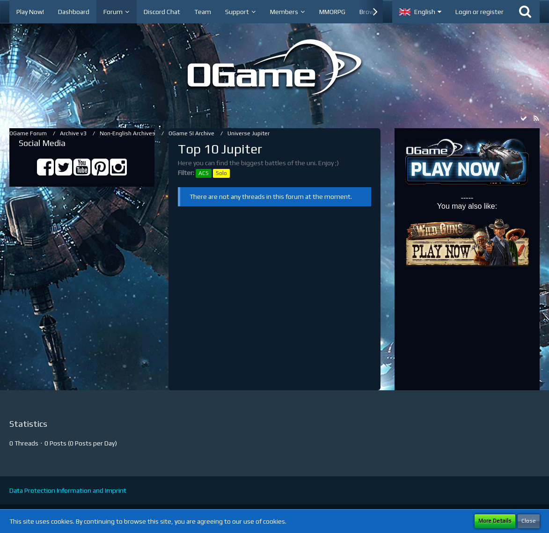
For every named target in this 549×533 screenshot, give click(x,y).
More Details (495, 521)
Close (528, 521)
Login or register (479, 11)
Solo (221, 173)
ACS (203, 173)
